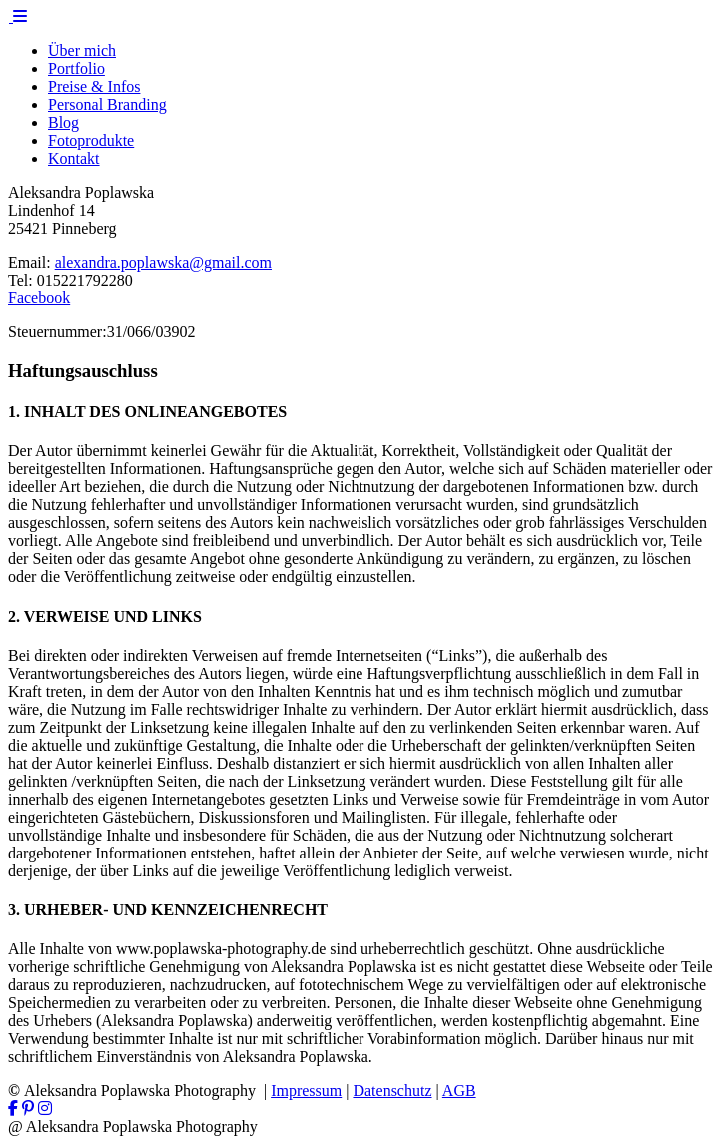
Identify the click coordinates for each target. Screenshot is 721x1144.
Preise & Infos (94, 86)
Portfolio (76, 68)
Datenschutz (392, 1090)
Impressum (306, 1090)
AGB (459, 1090)
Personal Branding (107, 104)
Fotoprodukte (91, 140)
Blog (63, 122)
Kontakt (74, 158)
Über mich (82, 50)
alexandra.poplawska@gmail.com (163, 262)
